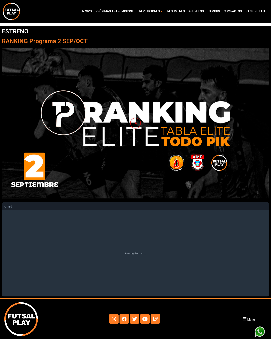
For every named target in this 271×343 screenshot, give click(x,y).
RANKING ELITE (256, 11)
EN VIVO (86, 11)
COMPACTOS (233, 11)
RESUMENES (176, 11)
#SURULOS (196, 11)
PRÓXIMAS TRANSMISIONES (116, 11)
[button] (135, 123)
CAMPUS (214, 11)
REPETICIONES (151, 11)
